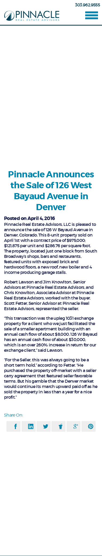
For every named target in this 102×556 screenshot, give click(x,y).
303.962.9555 (87, 4)
